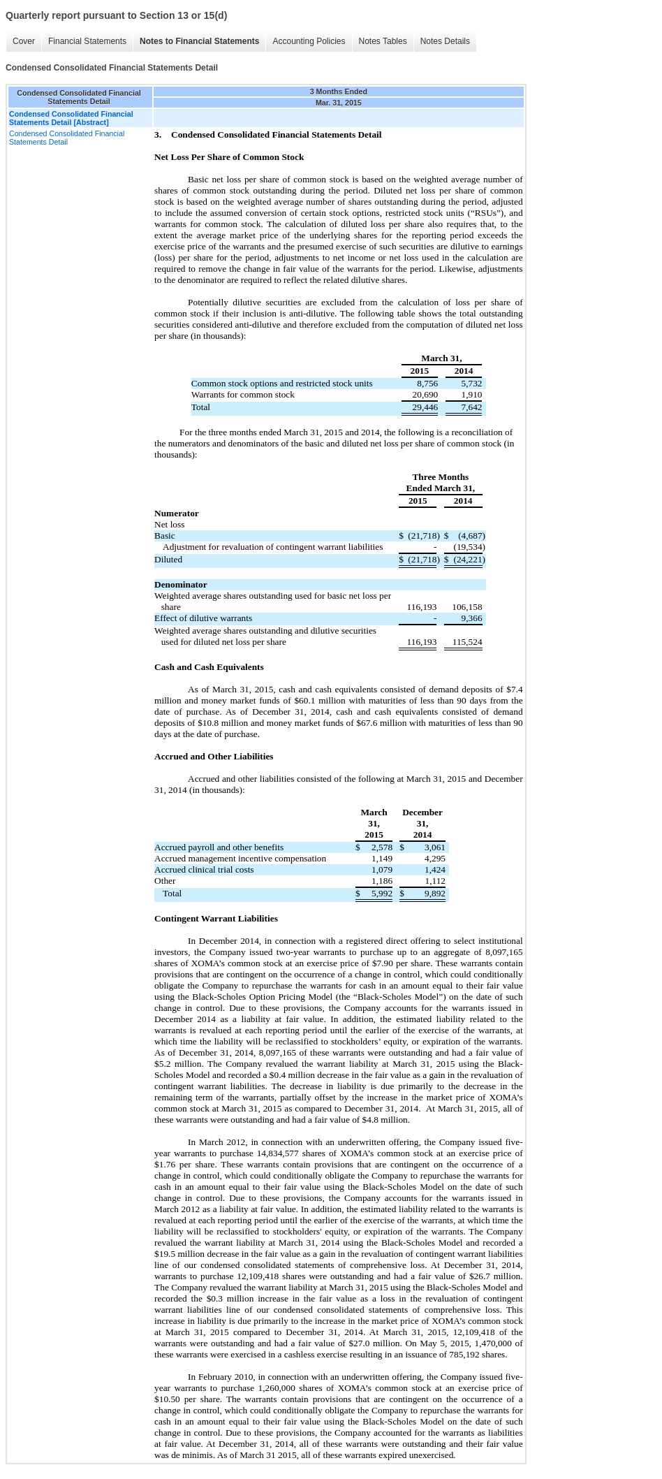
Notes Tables (383, 41)
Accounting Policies (308, 41)
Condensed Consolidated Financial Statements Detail (66, 137)
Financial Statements (87, 41)
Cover (24, 41)
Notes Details (445, 41)
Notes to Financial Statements (199, 41)
